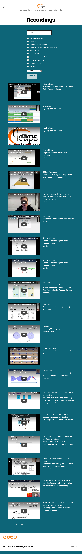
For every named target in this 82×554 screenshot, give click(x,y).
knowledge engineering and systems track (43, 50)
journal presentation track (39, 47)
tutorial (33, 69)
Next (26, 527)
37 (19, 527)
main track (35, 56)
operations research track (38, 59)
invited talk (34, 44)
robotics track (35, 66)
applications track (36, 41)
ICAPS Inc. (12, 549)
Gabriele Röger (30, 549)
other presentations (37, 62)
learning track (35, 53)
